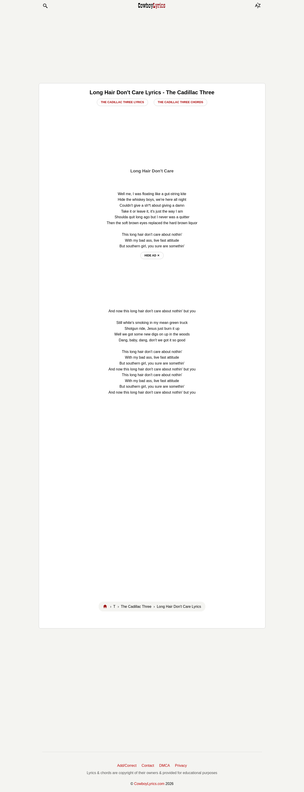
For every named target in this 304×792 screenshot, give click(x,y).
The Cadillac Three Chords (180, 102)
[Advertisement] (152, 46)
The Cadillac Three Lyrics (122, 102)
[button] (45, 6)
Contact (148, 765)
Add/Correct (126, 765)
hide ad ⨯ (152, 255)
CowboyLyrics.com (149, 784)
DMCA (164, 765)
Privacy (181, 765)
